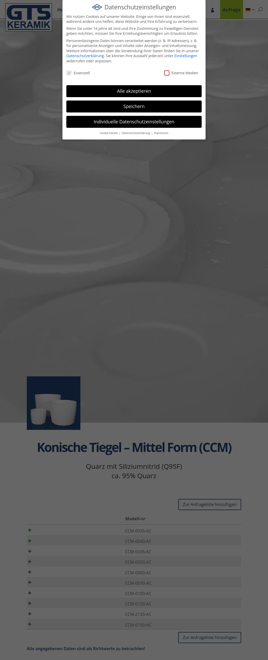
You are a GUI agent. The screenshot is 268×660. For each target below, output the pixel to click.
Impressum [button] (161, 133)
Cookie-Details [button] (109, 133)
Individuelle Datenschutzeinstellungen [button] (134, 121)
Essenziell (78, 72)
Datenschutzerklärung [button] (136, 133)
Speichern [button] (133, 106)
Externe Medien (181, 72)
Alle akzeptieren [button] (134, 91)
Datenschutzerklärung (85, 55)
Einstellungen (185, 55)
